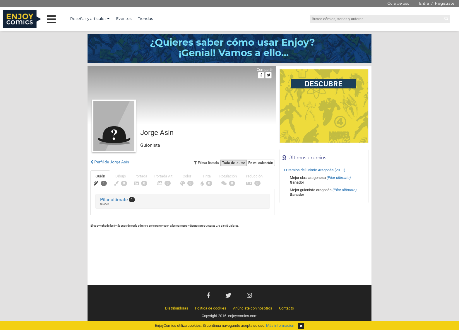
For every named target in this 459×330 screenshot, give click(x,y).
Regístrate (445, 3)
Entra (424, 3)
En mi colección (260, 163)
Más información (280, 325)
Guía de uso (398, 3)
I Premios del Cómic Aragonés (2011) (314, 170)
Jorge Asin (157, 133)
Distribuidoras (176, 308)
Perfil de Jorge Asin (109, 162)
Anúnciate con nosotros (252, 308)
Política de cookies (210, 308)
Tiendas (145, 18)
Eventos (123, 18)
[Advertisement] (324, 245)
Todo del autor (233, 163)
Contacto (286, 308)
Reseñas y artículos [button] (89, 18)
